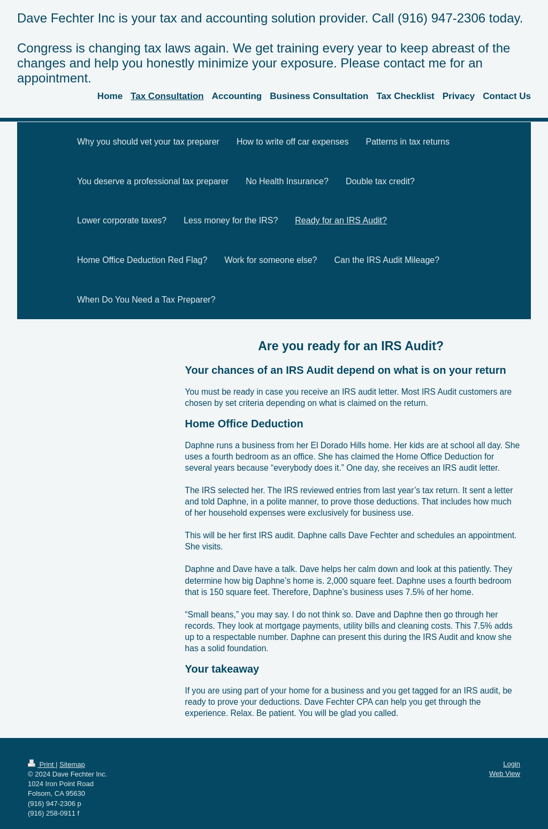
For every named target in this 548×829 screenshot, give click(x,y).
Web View (504, 774)
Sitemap (72, 764)
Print (42, 764)
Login (511, 764)
